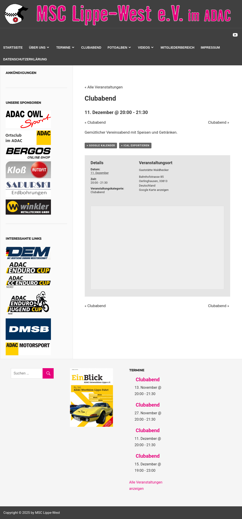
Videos (144, 47)
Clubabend (91, 47)
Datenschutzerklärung (25, 59)
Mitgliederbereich (177, 47)
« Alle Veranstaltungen (104, 87)
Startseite (13, 47)
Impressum (210, 47)
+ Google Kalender (101, 145)
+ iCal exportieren (135, 145)
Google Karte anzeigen (154, 190)
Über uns (37, 47)
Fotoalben (117, 47)
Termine (63, 47)
